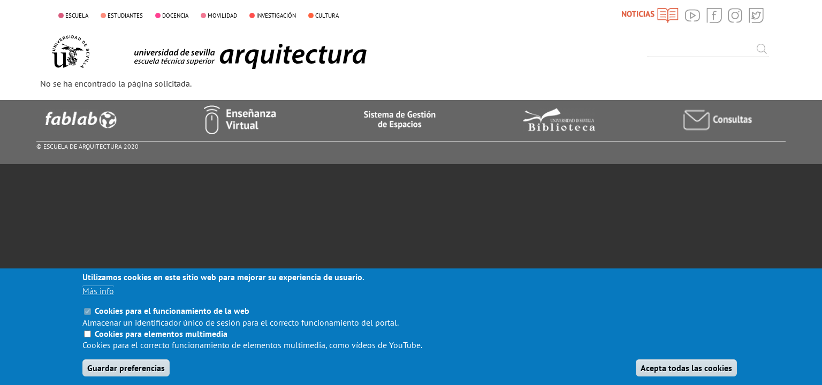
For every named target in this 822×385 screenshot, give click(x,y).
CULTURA (327, 15)
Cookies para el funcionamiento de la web (172, 317)
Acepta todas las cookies (686, 374)
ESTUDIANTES (125, 15)
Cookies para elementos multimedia (161, 340)
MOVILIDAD (222, 15)
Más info (98, 297)
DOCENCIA (175, 15)
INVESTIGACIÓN (276, 15)
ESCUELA (76, 15)
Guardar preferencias (126, 374)
